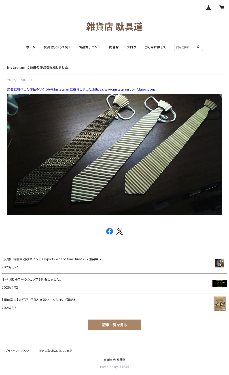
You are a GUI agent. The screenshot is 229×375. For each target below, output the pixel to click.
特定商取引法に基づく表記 (55, 350)
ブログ (131, 47)
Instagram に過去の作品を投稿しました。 (38, 67)
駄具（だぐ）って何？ (57, 47)
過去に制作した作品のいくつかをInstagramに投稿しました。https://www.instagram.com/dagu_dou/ (81, 89)
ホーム (31, 47)
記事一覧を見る (114, 325)
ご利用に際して (155, 47)
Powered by (114, 367)
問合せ (114, 47)
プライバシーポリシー (18, 350)
